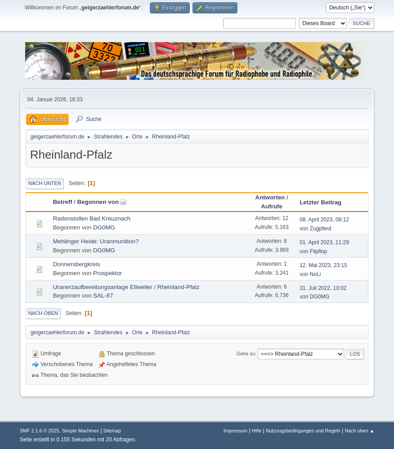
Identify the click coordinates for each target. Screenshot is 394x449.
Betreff (62, 202)
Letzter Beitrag (320, 202)
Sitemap (112, 430)
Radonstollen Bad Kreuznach (92, 218)
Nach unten (44, 183)
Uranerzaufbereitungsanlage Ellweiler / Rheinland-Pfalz (126, 287)
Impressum (235, 430)
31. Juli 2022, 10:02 (323, 288)
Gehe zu (245, 353)
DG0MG (104, 227)
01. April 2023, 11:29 (324, 242)
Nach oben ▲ (359, 430)
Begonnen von (102, 202)
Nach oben (43, 313)
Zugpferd (320, 228)
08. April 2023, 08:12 (324, 219)
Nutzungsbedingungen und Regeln (303, 430)
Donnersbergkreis (76, 264)
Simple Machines (80, 430)
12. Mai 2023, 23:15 (323, 265)
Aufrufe (271, 206)
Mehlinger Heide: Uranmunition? (96, 241)
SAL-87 (103, 295)
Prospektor (107, 273)
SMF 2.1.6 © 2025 (39, 430)
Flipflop (318, 251)
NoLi (315, 274)
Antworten (270, 197)
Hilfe (257, 430)
